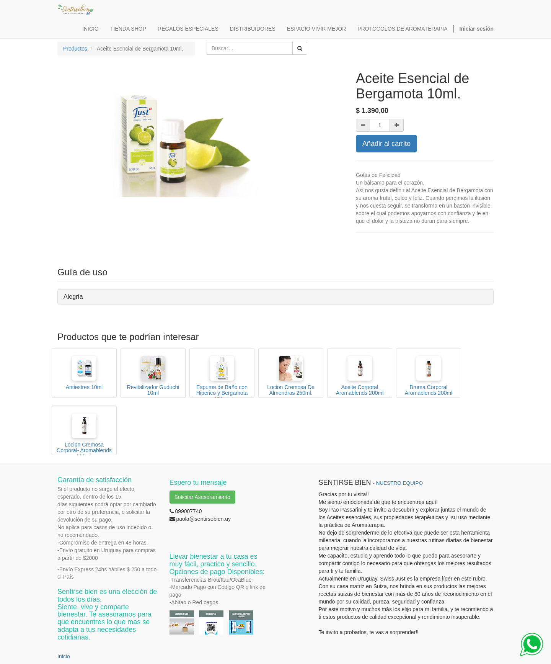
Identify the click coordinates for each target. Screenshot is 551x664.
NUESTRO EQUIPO (399, 483)
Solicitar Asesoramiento (202, 497)
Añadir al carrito (386, 143)
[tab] (275, 296)
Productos (75, 49)
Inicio (63, 656)
